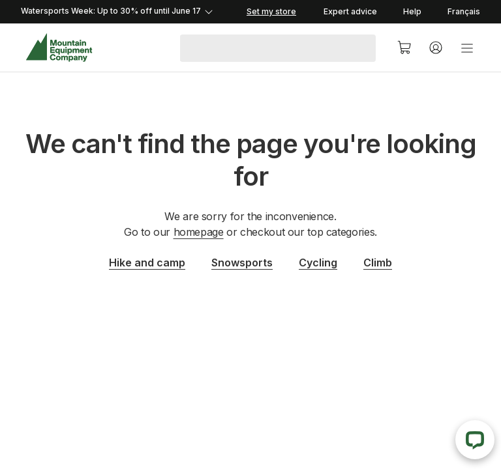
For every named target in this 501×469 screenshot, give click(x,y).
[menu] (467, 48)
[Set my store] (270, 11)
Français (464, 11)
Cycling (318, 262)
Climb (377, 262)
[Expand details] (132, 12)
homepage (199, 231)
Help (412, 11)
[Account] (436, 48)
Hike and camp (147, 262)
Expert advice (350, 11)
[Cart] (404, 48)
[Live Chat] (474, 439)
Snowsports (242, 262)
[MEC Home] (59, 48)
